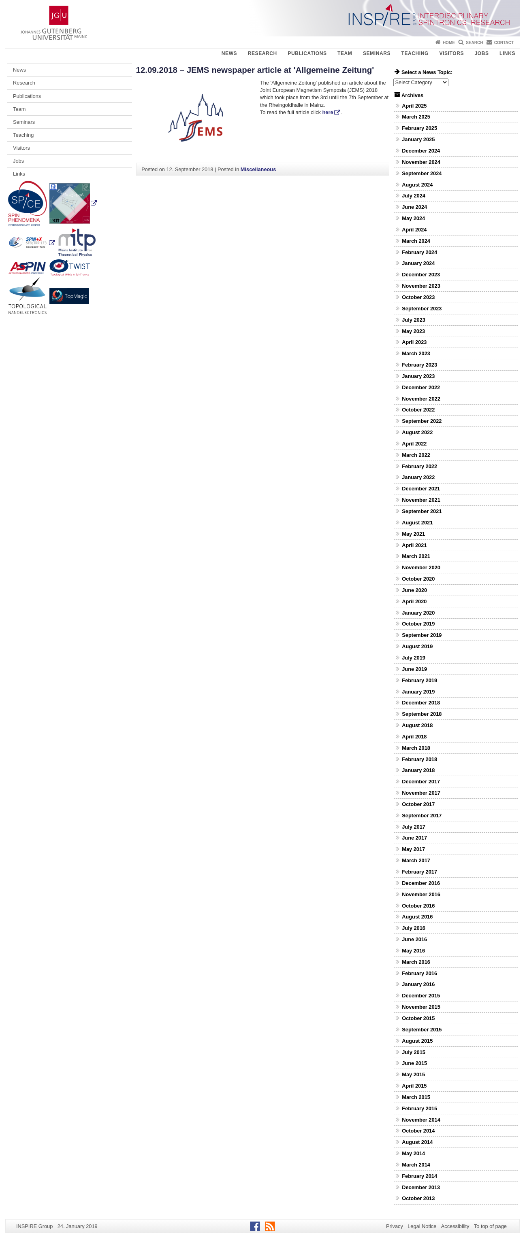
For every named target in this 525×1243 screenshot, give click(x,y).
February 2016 (419, 973)
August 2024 (417, 185)
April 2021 (414, 545)
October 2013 (418, 1198)
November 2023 (421, 286)
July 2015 (413, 1052)
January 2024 (418, 263)
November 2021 (421, 500)
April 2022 (414, 444)
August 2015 (417, 1041)
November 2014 (421, 1120)
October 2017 (418, 804)
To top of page (490, 1226)
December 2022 (421, 387)
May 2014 (413, 1153)
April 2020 (414, 601)
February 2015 (419, 1108)
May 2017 (413, 849)
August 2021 (417, 523)
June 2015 (414, 1063)
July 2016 (413, 928)
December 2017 (421, 781)
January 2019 (418, 692)
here (327, 112)
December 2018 (421, 703)
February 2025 (419, 128)
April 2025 (414, 106)
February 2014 (419, 1176)
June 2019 (414, 669)
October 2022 (418, 410)
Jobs (481, 53)
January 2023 (418, 376)
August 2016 (417, 917)
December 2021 (421, 489)
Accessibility (455, 1226)
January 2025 (418, 139)
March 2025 (416, 117)
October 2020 (418, 579)
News (229, 53)
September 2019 (422, 635)
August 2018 (417, 725)
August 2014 (417, 1142)
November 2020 (421, 567)
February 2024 (419, 252)
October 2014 (418, 1131)
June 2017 (414, 838)
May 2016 (413, 951)
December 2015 (421, 996)
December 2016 (421, 883)
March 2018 (416, 748)
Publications (307, 53)
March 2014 (416, 1165)
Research (262, 53)
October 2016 (418, 906)
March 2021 (416, 556)
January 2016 (418, 984)
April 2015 (414, 1086)
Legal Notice (422, 1226)
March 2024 (416, 241)
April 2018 (414, 737)
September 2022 (422, 421)
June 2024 (414, 207)
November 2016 (421, 894)
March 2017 (416, 860)
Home (449, 42)
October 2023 (418, 297)
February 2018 (419, 759)
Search (474, 42)
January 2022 (418, 477)
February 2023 (419, 365)
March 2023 (416, 353)
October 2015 (418, 1018)
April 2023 (414, 342)
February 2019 (419, 680)
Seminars (377, 53)
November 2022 (421, 399)
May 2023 (413, 331)
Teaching (415, 53)
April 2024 (414, 230)
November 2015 (421, 1007)
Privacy (394, 1226)
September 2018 (422, 714)
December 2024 (421, 151)
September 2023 (422, 308)
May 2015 (413, 1074)
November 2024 (421, 162)
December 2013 (421, 1187)
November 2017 (421, 793)
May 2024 (413, 218)
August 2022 (417, 432)
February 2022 (419, 466)
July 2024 (413, 196)
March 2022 (416, 455)
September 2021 (422, 511)
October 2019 (418, 624)
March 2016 (416, 962)
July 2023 (413, 320)
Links (507, 53)
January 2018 (418, 770)
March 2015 (416, 1097)
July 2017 (413, 827)
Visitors (451, 53)
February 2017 (419, 872)
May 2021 (413, 534)
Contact (504, 42)
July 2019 (413, 658)
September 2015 (422, 1030)
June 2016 (414, 939)
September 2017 (422, 815)
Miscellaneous (258, 169)
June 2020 (414, 590)
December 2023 (421, 275)
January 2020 (418, 613)
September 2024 (422, 173)
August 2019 (417, 646)
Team (344, 53)
